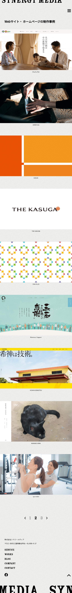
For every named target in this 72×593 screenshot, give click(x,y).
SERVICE (9, 549)
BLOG (8, 559)
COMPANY (10, 563)
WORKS (9, 554)
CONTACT (10, 568)
